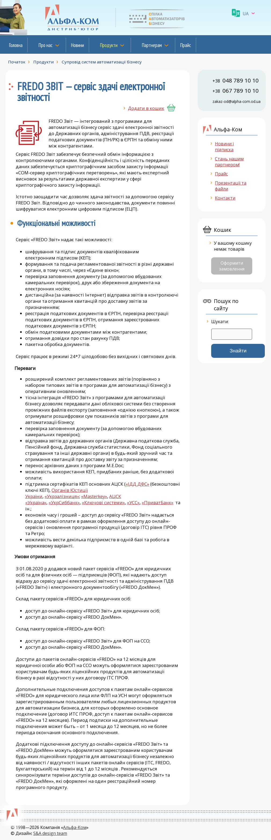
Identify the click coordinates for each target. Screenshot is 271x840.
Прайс (185, 45)
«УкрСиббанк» (64, 502)
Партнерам (152, 45)
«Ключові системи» (103, 502)
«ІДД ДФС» (137, 484)
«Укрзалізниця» (62, 496)
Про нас (45, 45)
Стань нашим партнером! (229, 162)
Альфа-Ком (74, 827)
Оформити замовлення (231, 266)
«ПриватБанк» (157, 502)
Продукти (109, 45)
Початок (16, 61)
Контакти (225, 198)
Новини (77, 45)
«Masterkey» (94, 496)
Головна (16, 45)
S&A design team (50, 833)
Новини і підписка (224, 147)
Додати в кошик (146, 108)
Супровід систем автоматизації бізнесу (102, 61)
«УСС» (133, 502)
